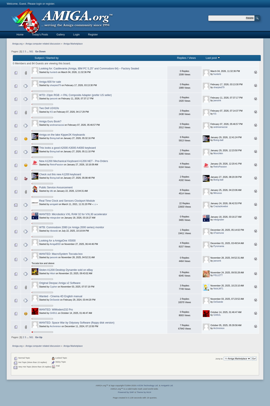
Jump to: (219, 358)
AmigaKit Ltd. (167, 385)
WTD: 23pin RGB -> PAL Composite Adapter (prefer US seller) (75, 95)
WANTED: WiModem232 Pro (56, 309)
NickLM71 (218, 288)
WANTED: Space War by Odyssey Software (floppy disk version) (76, 322)
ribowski (54, 230)
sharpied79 (55, 85)
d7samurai (218, 233)
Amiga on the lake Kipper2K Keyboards (62, 134)
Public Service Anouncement (56, 187)
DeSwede (55, 299)
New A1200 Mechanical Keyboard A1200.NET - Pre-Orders (73, 161)
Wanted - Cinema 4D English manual (60, 296)
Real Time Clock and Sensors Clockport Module (67, 200)
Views (192, 57)
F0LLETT (218, 275)
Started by (52, 57)
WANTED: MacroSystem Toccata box (61, 253)
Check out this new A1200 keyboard (60, 174)
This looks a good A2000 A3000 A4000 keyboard (67, 147)
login (39, 3)
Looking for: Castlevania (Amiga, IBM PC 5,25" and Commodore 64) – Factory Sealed (89, 68)
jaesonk (54, 98)
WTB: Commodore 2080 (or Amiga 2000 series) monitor (71, 227)
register (50, 3)
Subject (39, 57)
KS (51, 112)
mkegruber (55, 217)
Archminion (55, 326)
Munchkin (218, 153)
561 (31, 51)
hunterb (53, 72)
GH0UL (53, 313)
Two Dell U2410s (49, 108)
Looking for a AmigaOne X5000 (57, 240)
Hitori (52, 273)
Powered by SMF (126, 392)
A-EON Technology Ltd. (147, 385)
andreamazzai (57, 125)
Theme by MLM (143, 392)
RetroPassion (56, 164)
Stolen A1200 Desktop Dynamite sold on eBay (66, 269)
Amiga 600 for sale (50, 81)
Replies (181, 57)
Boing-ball (55, 138)
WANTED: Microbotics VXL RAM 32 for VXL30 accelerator (73, 214)
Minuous (217, 193)
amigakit (54, 204)
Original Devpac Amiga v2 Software (59, 283)
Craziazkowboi (220, 206)
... (28, 51)
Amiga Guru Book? (50, 121)
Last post (213, 57)
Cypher (53, 286)
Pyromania (218, 246)
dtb (51, 191)
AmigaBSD (55, 244)
